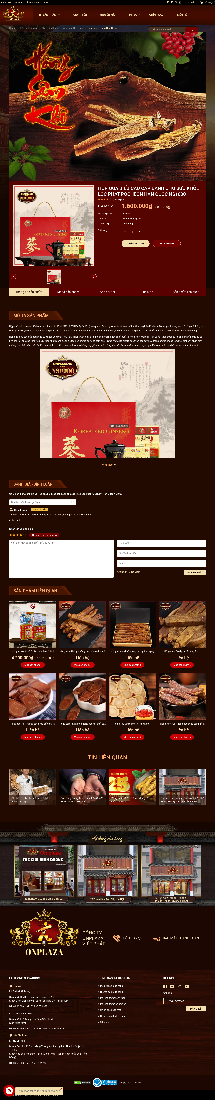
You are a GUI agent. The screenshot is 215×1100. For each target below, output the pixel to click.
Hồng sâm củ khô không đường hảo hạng (132, 651)
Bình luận (147, 292)
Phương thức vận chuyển (113, 1004)
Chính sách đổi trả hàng (112, 1016)
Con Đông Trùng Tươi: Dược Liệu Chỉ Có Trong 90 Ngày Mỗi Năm (82, 800)
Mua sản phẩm (32, 665)
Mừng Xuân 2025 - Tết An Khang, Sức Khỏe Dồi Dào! (131, 800)
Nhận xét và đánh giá (21, 528)
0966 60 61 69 (13, 2)
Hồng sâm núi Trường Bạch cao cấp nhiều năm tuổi (182, 724)
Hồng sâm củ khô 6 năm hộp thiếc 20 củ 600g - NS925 (33, 652)
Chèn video (135, 571)
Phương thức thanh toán (113, 998)
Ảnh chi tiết (107, 292)
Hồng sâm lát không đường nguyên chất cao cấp (83, 724)
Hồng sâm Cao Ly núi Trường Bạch (182, 651)
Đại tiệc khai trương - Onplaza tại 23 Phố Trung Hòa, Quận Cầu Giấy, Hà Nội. (182, 800)
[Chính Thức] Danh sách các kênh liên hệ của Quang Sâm (31, 800)
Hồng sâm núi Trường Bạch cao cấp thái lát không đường (32, 724)
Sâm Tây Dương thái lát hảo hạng (132, 723)
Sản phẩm (49, 14)
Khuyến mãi (107, 14)
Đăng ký (195, 1008)
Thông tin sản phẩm (28, 292)
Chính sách (157, 14)
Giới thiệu (80, 14)
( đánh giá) (118, 199)
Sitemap (104, 1022)
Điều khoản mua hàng (111, 986)
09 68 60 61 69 (41, 2)
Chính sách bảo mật (110, 1010)
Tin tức (134, 14)
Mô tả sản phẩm (68, 292)
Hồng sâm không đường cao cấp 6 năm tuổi (82, 651)
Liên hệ (182, 14)
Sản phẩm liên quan (186, 292)
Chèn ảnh (122, 571)
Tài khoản (190, 2)
